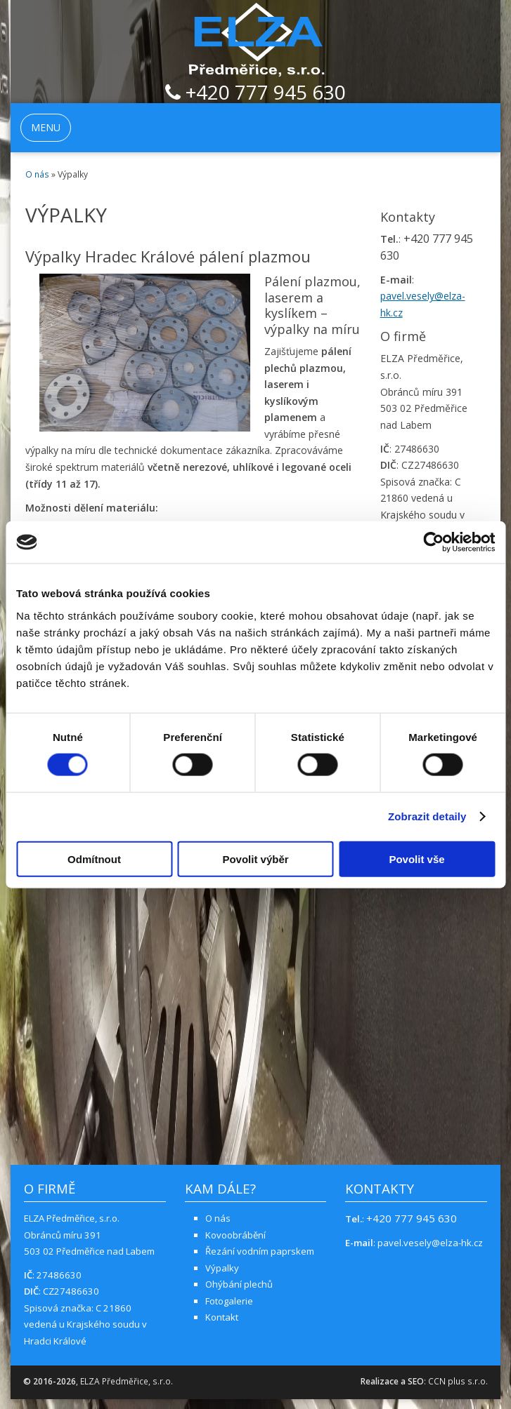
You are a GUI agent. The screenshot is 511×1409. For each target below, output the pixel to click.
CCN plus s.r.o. (458, 1381)
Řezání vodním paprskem (259, 1251)
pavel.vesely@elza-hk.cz (430, 1242)
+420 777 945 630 (255, 93)
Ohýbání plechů (239, 1284)
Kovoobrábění (235, 1235)
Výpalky (222, 1268)
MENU (45, 127)
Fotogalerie (229, 1301)
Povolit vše (416, 858)
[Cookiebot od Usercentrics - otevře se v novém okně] (433, 542)
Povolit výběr (255, 858)
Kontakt (221, 1317)
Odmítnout (94, 858)
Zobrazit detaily (427, 816)
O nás (37, 174)
